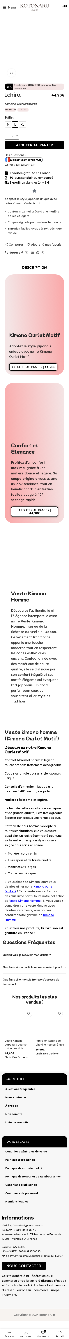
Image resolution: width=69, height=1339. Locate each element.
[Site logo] (34, 7)
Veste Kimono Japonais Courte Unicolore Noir (15, 1044)
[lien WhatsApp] (42, 252)
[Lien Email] (32, 252)
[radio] (8, 124)
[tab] (34, 267)
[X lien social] (26, 252)
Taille (9, 117)
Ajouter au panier (34, 145)
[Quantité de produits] (12, 135)
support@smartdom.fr (25, 160)
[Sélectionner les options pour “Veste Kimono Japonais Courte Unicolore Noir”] (16, 1057)
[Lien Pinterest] (37, 252)
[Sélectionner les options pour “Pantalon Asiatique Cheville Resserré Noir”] (47, 1053)
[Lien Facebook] (22, 252)
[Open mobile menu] (9, 7)
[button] (24, 1266)
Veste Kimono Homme (25, 901)
